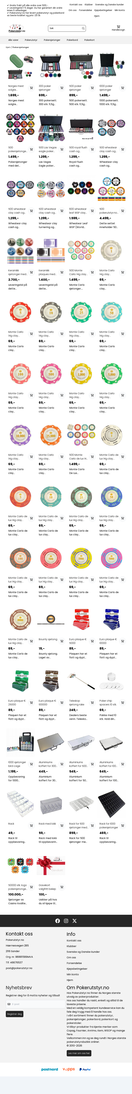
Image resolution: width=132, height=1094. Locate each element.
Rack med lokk (47, 824)
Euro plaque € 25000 (17, 702)
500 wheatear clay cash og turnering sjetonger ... (108, 149)
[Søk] (67, 28)
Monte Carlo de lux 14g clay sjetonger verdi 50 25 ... (109, 518)
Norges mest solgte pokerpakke (16, 88)
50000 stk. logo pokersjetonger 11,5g (17, 887)
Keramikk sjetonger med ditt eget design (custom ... (17, 272)
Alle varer (13, 40)
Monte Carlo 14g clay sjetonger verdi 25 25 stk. (78, 334)
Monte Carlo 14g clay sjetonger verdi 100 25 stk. (17, 395)
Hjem (97, 16)
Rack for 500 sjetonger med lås (78, 825)
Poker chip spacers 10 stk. (108, 702)
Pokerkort (89, 40)
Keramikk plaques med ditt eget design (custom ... (47, 272)
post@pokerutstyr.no (19, 968)
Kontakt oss (76, 4)
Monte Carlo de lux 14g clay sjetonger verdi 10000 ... (17, 641)
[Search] (83, 28)
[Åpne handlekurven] (118, 28)
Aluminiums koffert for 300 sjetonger (47, 764)
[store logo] (17, 28)
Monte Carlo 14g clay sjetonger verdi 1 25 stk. (109, 272)
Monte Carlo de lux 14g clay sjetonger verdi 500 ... (48, 580)
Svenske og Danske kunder (109, 4)
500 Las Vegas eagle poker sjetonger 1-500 (48, 149)
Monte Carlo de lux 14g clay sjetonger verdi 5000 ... (109, 580)
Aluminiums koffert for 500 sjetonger (78, 764)
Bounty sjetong (48, 639)
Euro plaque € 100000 (47, 702)
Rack (11, 824)
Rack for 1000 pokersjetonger (109, 825)
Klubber (89, 4)
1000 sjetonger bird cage (17, 764)
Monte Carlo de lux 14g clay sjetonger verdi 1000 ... (78, 580)
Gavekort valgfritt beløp (47, 887)
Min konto (120, 10)
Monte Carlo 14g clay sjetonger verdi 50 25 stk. (109, 334)
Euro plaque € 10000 (108, 641)
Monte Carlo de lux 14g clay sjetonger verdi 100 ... (17, 580)
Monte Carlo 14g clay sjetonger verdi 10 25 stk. (48, 334)
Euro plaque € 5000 (78, 641)
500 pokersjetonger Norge (17, 149)
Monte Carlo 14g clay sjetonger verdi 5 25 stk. (17, 334)
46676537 (16, 962)
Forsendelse (85, 10)
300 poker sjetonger (45, 88)
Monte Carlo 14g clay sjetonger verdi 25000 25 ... (48, 457)
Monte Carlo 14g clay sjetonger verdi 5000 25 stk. (109, 395)
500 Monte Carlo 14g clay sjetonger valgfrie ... (77, 272)
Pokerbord (72, 40)
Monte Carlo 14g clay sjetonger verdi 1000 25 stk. (78, 395)
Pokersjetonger (52, 40)
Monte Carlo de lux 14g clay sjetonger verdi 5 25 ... (17, 518)
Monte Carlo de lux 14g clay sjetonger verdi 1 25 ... (109, 457)
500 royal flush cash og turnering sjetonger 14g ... (78, 149)
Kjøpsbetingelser (103, 10)
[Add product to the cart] (31, 88)
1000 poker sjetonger (106, 88)
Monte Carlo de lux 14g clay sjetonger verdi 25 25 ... (78, 518)
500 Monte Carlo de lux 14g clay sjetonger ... (78, 457)
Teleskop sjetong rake (76, 702)
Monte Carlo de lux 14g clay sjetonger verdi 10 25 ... (48, 518)
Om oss (73, 10)
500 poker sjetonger (75, 88)
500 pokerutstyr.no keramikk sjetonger (108, 211)
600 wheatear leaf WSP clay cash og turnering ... (77, 211)
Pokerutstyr (31, 40)
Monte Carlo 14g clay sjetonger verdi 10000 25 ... (17, 457)
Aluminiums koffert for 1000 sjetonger (109, 764)
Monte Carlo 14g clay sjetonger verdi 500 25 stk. (48, 395)
